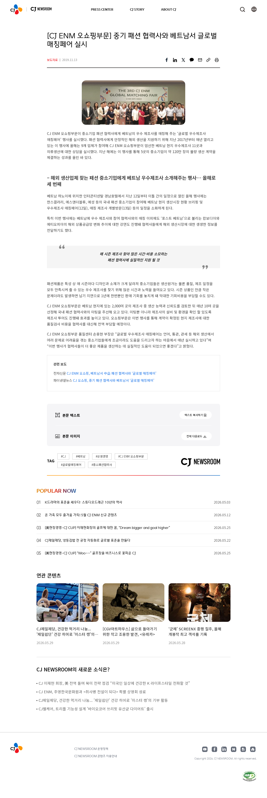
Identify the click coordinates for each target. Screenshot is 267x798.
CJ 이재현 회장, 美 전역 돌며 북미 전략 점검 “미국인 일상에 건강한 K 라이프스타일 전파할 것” (114, 683)
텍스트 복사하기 (194, 415)
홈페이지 (253, 749)
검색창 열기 (242, 9)
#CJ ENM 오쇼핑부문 (131, 456)
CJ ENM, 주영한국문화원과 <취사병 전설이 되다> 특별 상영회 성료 (92, 691)
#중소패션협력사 (102, 465)
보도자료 (52, 60)
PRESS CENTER (102, 9)
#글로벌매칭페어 (71, 465)
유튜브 (205, 749)
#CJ (63, 456)
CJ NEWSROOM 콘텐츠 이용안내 (95, 756)
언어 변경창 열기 (254, 9)
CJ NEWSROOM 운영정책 (91, 749)
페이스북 (214, 749)
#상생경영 (102, 456)
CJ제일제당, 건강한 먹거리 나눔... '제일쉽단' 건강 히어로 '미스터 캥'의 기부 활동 (103, 700)
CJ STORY (137, 9)
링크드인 (224, 749)
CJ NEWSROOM (16, 9)
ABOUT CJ (168, 9)
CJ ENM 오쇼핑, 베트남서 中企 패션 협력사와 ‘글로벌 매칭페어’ (111, 373)
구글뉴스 (243, 749)
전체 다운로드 (194, 436)
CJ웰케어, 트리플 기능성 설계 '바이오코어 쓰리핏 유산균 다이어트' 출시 (96, 708)
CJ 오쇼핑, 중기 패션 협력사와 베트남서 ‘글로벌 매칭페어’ (113, 380)
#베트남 (81, 456)
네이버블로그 (233, 749)
